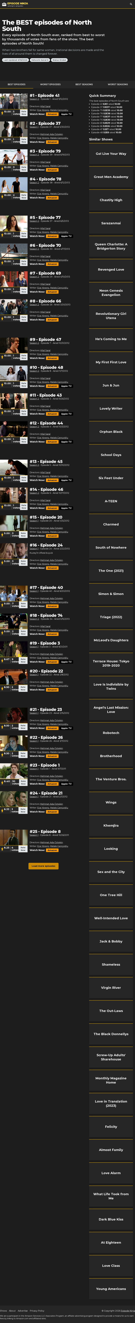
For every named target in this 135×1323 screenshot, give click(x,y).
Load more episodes (43, 866)
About (12, 1311)
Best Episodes (16, 84)
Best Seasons (84, 84)
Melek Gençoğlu (59, 110)
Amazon (52, 114)
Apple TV (66, 114)
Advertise (23, 1311)
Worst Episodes (50, 84)
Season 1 (34, 127)
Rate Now (23, 112)
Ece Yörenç (43, 110)
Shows (3, 1311)
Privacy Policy (37, 1311)
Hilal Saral (45, 106)
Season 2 (34, 99)
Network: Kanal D (40, 60)
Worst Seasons (118, 84)
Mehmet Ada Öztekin (51, 134)
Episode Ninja (128, 1311)
